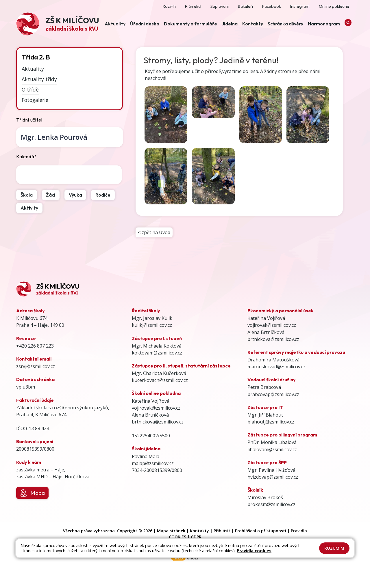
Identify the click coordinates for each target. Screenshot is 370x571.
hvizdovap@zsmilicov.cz (272, 477)
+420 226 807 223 (35, 346)
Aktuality (33, 68)
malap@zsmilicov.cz (153, 463)
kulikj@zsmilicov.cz (152, 325)
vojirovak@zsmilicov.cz (156, 408)
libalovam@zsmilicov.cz (272, 449)
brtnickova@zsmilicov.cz (158, 422)
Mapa (32, 493)
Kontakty (199, 530)
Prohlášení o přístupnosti (260, 530)
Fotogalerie (35, 99)
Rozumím (334, 548)
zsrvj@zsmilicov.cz (35, 366)
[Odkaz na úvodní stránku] (57, 25)
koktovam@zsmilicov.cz (157, 353)
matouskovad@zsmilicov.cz (276, 366)
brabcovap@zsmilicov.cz (273, 394)
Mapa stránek (171, 530)
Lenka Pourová (54, 137)
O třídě (30, 89)
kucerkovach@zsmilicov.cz (160, 380)
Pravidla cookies (254, 550)
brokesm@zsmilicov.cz (271, 504)
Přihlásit (222, 530)
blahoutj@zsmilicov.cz (270, 422)
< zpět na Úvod (154, 232)
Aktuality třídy (39, 79)
